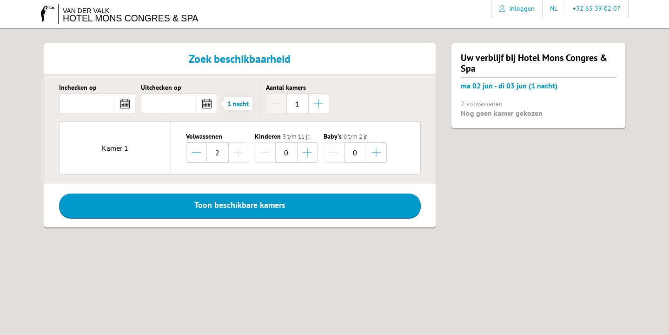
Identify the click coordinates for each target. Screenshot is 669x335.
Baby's (346, 137)
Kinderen (282, 137)
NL (553, 8)
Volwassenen (204, 137)
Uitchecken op (161, 88)
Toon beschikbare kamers (239, 205)
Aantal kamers (286, 88)
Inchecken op (78, 88)
